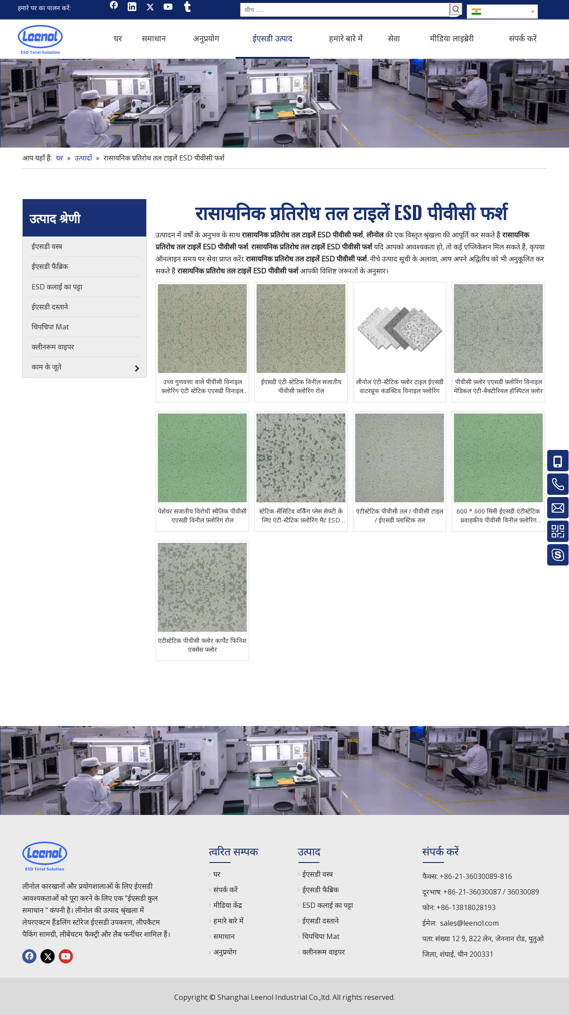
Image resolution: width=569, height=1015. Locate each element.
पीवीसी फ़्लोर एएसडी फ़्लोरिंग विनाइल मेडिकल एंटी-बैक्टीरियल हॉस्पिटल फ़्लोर (498, 384)
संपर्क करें (225, 888)
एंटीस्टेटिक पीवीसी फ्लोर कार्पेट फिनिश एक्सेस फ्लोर (202, 643)
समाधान (224, 934)
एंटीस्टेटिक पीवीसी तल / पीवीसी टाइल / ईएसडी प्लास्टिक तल (399, 513)
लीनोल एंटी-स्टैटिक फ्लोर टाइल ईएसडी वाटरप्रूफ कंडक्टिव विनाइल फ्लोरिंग (400, 384)
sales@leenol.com (469, 921)
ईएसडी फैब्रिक (320, 888)
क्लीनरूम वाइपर (323, 950)
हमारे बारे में (228, 919)
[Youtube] (168, 7)
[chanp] (284, 101)
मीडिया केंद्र (227, 903)
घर (216, 872)
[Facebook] (114, 7)
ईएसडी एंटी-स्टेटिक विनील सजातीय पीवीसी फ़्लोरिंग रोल (301, 384)
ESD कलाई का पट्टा (327, 903)
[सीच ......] (345, 9)
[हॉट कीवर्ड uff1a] (456, 9)
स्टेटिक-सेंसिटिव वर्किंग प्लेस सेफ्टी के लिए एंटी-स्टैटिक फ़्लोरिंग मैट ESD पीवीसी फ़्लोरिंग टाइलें (301, 514)
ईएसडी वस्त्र (317, 872)
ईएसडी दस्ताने (320, 919)
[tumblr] (187, 7)
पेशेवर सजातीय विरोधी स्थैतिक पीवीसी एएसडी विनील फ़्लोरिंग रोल (202, 513)
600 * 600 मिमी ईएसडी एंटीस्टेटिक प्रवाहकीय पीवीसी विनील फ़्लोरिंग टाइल (498, 514)
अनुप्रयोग (224, 950)
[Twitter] (150, 7)
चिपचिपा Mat (321, 934)
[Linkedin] (132, 7)
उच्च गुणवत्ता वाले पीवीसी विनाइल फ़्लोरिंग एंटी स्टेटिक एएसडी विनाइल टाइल (202, 384)
